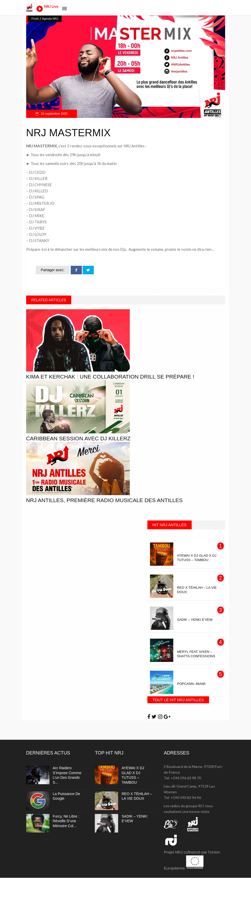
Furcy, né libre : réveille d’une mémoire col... (66, 821)
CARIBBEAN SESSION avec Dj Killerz (78, 438)
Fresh (35, 18)
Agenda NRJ (50, 18)
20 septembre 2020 (54, 114)
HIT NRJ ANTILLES (170, 525)
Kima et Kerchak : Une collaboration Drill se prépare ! (110, 377)
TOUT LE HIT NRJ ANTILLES (178, 700)
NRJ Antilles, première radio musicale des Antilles (104, 500)
